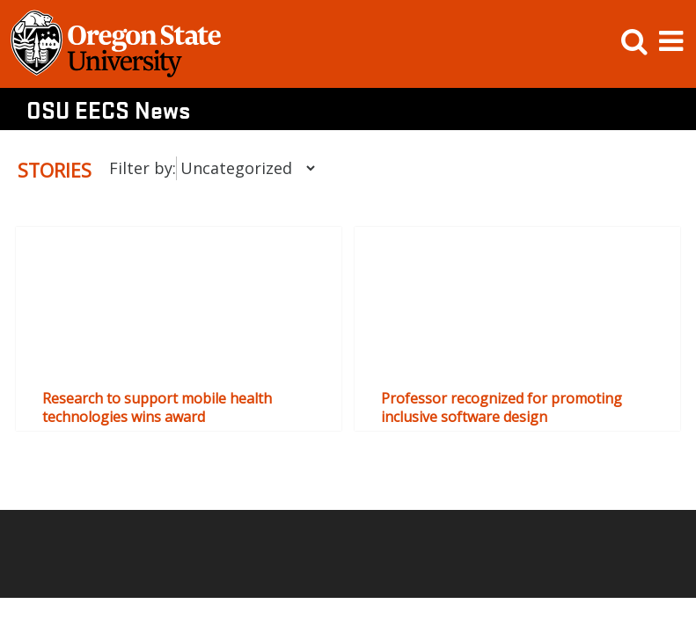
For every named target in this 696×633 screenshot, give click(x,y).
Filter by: (142, 167)
